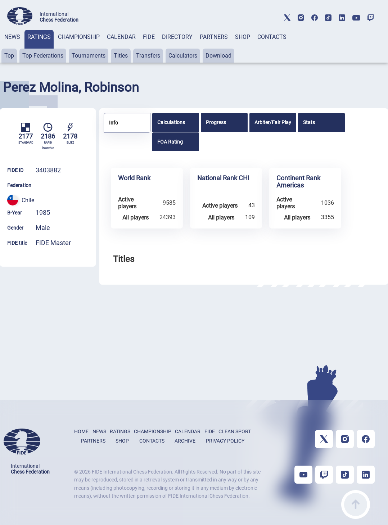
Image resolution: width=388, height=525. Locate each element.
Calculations (171, 122)
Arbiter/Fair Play (272, 122)
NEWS (12, 36)
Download (218, 55)
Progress (216, 122)
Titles (121, 55)
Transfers (148, 55)
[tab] (12, 46)
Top (9, 55)
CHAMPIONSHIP (79, 36)
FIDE (149, 36)
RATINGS (39, 36)
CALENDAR (121, 36)
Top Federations (42, 55)
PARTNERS (214, 36)
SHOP (242, 36)
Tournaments (88, 55)
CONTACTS (272, 36)
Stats (309, 122)
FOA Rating (170, 142)
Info (113, 123)
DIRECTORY (177, 36)
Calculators (182, 55)
